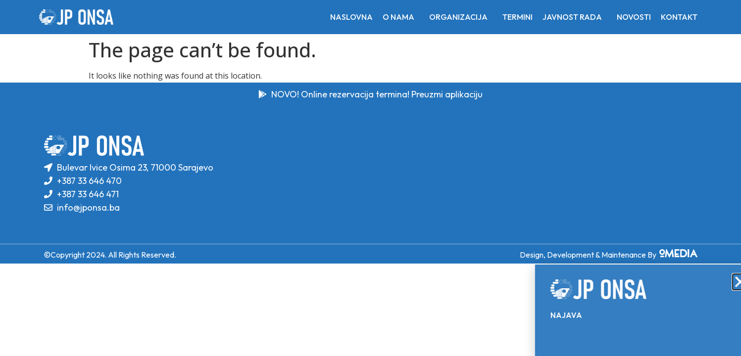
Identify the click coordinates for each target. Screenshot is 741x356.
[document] (370, 178)
